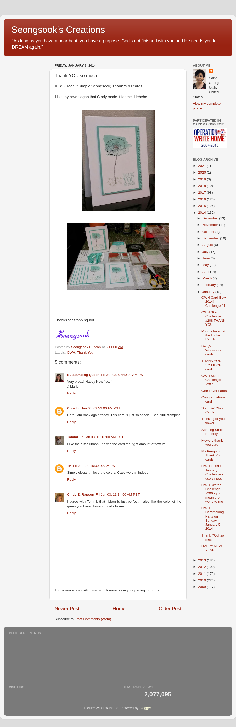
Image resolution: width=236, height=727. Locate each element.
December (210, 218)
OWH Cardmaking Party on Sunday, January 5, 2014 (212, 518)
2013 (202, 560)
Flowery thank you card (212, 442)
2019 (202, 179)
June (206, 258)
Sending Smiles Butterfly (213, 432)
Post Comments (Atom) (93, 619)
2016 (202, 199)
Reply (71, 393)
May (206, 265)
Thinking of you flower (213, 421)
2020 (202, 172)
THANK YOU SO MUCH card (211, 365)
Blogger (145, 708)
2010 (202, 580)
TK (69, 466)
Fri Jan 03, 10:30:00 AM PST (95, 466)
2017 (202, 192)
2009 (202, 587)
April (206, 272)
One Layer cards (214, 391)
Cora (71, 408)
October (208, 232)
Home (119, 608)
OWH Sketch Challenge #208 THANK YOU (213, 318)
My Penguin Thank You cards (211, 455)
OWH (71, 352)
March (207, 278)
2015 (202, 206)
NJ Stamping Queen (83, 375)
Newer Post (67, 608)
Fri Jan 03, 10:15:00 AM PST (101, 437)
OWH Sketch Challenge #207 (211, 380)
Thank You (85, 352)
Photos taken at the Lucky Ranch (213, 335)
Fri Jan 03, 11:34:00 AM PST (118, 494)
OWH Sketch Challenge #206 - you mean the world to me (212, 493)
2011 (202, 574)
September (211, 238)
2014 (202, 212)
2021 (202, 166)
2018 (202, 186)
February (209, 285)
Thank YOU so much (212, 537)
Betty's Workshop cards (211, 350)
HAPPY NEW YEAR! (211, 548)
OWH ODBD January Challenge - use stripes (212, 472)
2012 (202, 567)
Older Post (170, 608)
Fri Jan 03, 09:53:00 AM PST (98, 408)
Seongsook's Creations (58, 30)
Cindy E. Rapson (80, 494)
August (208, 245)
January (208, 292)
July (205, 252)
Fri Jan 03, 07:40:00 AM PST (123, 375)
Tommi (72, 437)
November (210, 225)
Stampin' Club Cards (212, 410)
